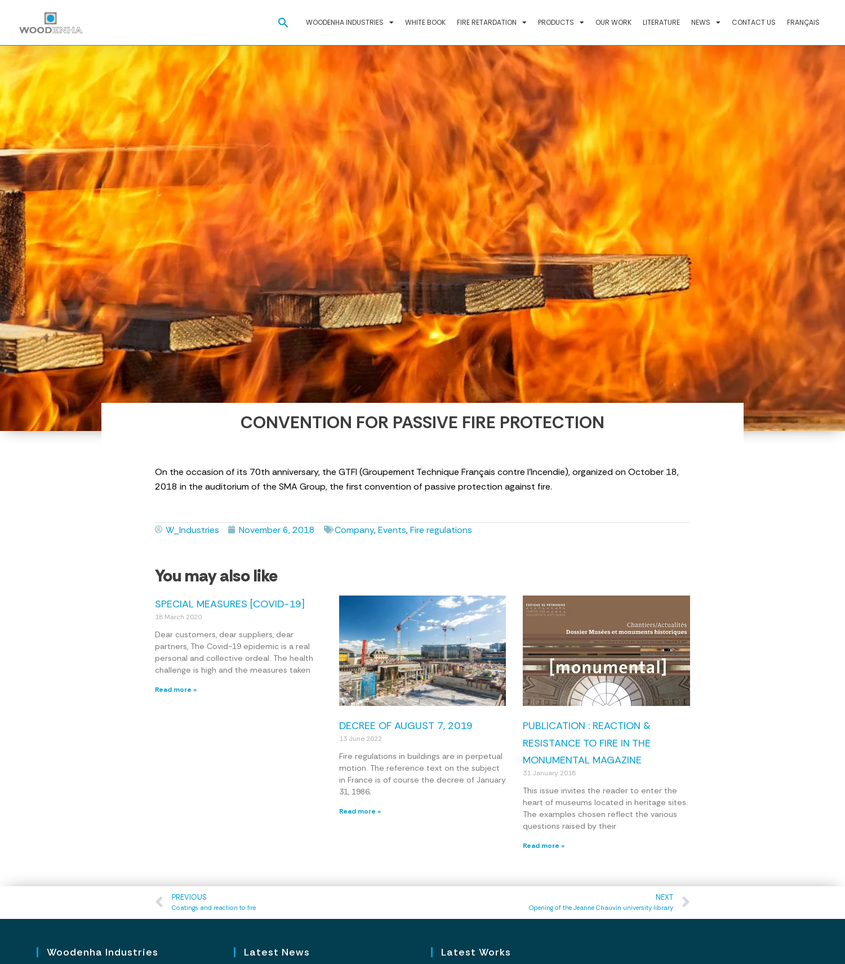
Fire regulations (441, 530)
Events (392, 530)
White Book (425, 22)
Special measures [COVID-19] (230, 604)
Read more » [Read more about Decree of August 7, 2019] (360, 811)
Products (561, 23)
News (706, 23)
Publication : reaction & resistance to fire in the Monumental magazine (587, 743)
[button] (283, 22)
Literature (661, 22)
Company (354, 530)
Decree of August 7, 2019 (406, 725)
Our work (613, 22)
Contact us (754, 22)
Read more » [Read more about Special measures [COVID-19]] (176, 689)
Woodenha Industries (350, 23)
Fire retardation (492, 23)
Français (803, 22)
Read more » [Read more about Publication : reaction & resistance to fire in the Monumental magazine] (543, 845)
